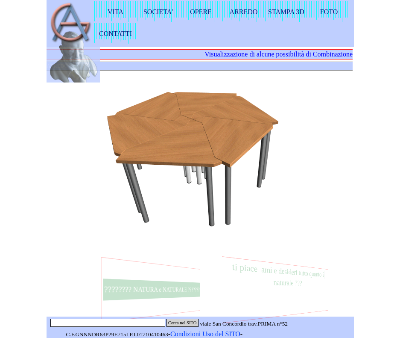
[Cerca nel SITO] (107, 323)
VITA (115, 11)
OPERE (201, 11)
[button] (226, 167)
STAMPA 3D (286, 11)
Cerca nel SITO (182, 322)
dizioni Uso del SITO (211, 334)
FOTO (329, 11)
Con (176, 334)
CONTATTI (115, 33)
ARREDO (244, 11)
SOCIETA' (158, 11)
